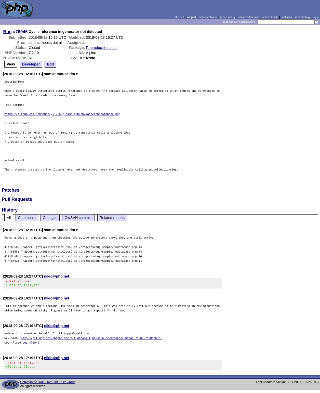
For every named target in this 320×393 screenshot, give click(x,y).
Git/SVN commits (78, 218)
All (9, 218)
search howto (270, 17)
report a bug (227, 17)
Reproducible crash (101, 48)
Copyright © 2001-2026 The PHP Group (47, 385)
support (191, 17)
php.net (179, 17)
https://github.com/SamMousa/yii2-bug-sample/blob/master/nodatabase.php (62, 113)
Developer (31, 64)
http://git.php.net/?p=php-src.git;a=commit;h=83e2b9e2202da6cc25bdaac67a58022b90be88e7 (91, 339)
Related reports (112, 218)
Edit (50, 64)
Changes (50, 218)
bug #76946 (31, 344)
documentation (208, 17)
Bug (7, 31)
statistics (287, 17)
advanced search (248, 17)
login (316, 17)
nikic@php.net (56, 276)
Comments (27, 218)
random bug (302, 17)
